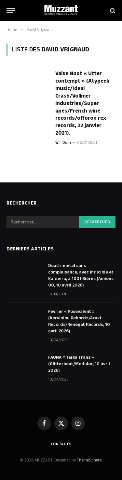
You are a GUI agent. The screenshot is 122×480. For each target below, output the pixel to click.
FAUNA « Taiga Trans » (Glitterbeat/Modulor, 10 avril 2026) (79, 364)
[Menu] (11, 10)
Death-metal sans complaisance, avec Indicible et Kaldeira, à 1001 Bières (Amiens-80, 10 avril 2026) (81, 275)
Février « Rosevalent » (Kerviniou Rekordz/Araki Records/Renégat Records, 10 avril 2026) (79, 321)
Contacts (61, 444)
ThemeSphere (89, 460)
